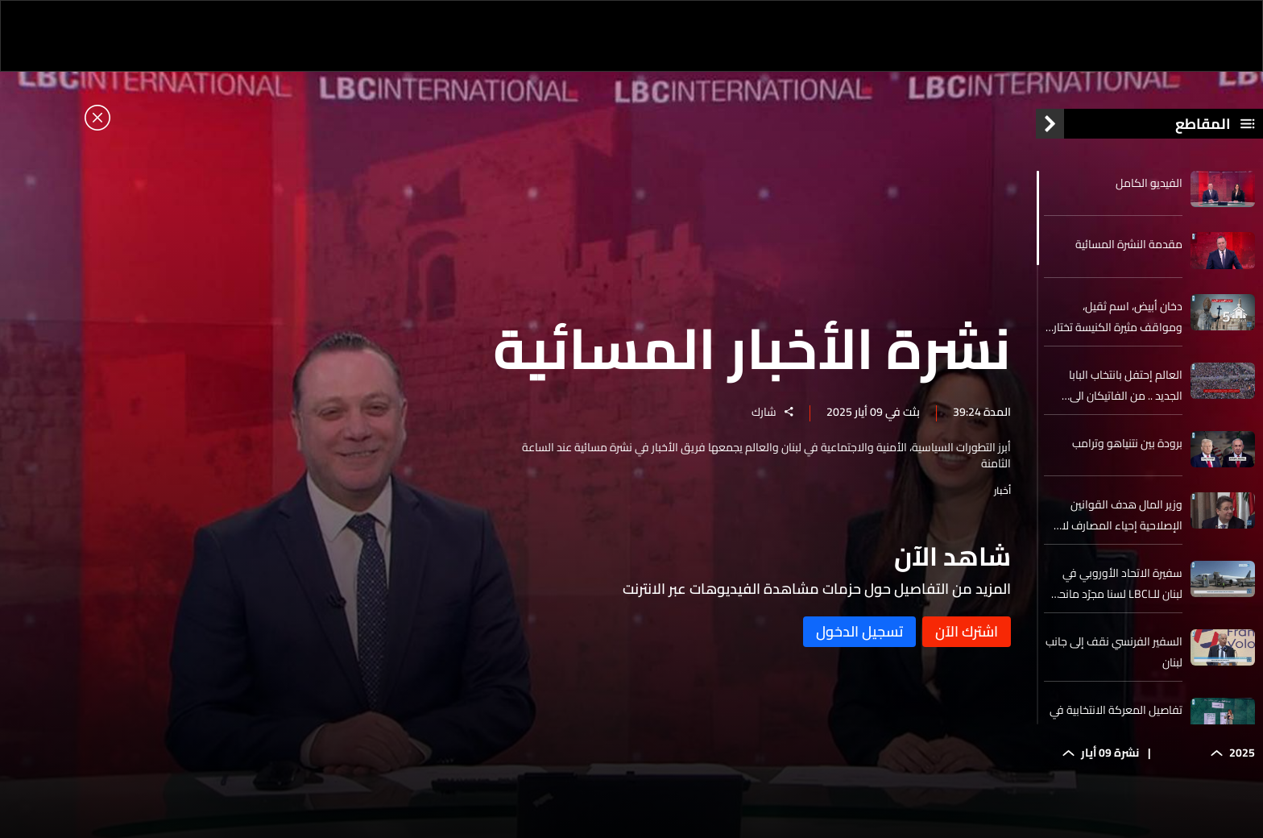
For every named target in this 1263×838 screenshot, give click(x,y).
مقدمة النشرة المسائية (1128, 244)
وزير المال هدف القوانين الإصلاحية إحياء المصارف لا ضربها (1122, 515)
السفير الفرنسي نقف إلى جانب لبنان (1114, 652)
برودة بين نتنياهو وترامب (1127, 443)
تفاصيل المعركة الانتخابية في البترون (1116, 720)
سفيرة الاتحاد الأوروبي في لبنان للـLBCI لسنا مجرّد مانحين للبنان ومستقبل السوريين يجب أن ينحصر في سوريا (1114, 583)
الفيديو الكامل (1149, 182)
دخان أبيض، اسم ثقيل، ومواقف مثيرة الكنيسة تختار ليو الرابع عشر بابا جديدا (1118, 317)
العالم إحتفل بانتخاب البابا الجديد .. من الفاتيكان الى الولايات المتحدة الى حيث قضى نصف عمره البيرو (1125, 385)
